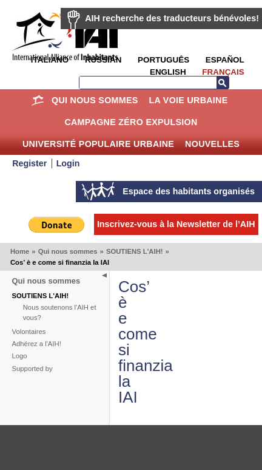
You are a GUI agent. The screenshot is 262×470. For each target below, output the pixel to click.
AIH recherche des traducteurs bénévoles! (172, 18)
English (168, 72)
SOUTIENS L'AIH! (134, 251)
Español (225, 59)
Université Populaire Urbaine (98, 144)
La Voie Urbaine (188, 100)
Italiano (50, 59)
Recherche (223, 83)
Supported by (32, 368)
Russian (103, 59)
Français (223, 72)
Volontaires (29, 331)
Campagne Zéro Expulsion (130, 122)
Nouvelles (212, 144)
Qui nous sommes (95, 100)
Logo (19, 355)
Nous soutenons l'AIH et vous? (59, 312)
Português (163, 59)
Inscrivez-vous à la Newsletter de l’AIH (176, 224)
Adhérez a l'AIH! (36, 343)
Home (37, 100)
